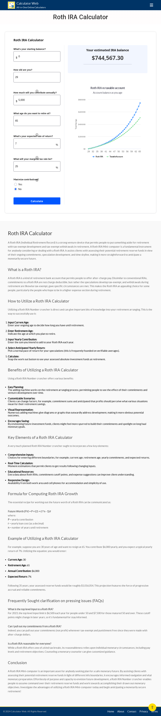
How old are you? (23, 70)
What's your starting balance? (30, 49)
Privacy (143, 711)
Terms (154, 711)
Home (110, 711)
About (120, 711)
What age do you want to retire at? (32, 113)
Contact (131, 711)
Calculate (37, 201)
